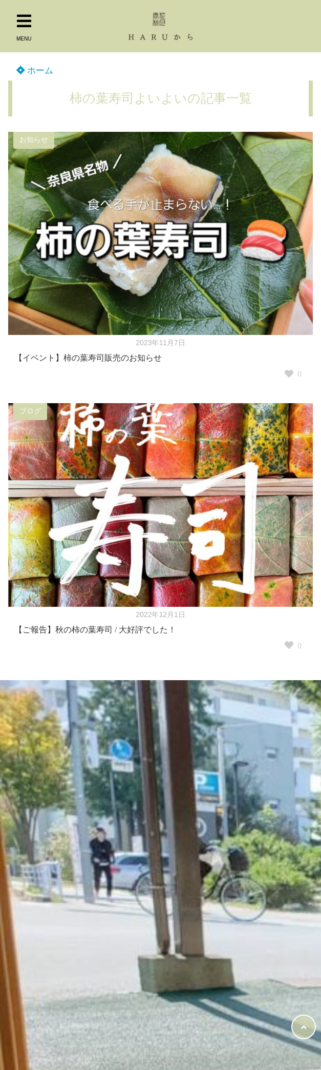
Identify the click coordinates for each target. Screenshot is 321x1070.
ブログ (30, 411)
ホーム (34, 70)
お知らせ (33, 140)
